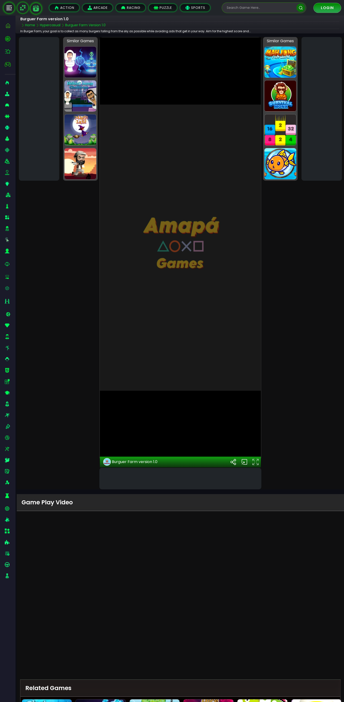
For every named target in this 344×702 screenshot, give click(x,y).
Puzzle (163, 8)
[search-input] (260, 7)
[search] (300, 8)
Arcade (97, 8)
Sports (195, 8)
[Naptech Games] (23, 8)
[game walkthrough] (36, 8)
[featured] (10, 51)
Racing (130, 8)
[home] (10, 25)
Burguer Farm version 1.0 (130, 447)
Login (327, 8)
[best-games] (10, 38)
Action (64, 8)
